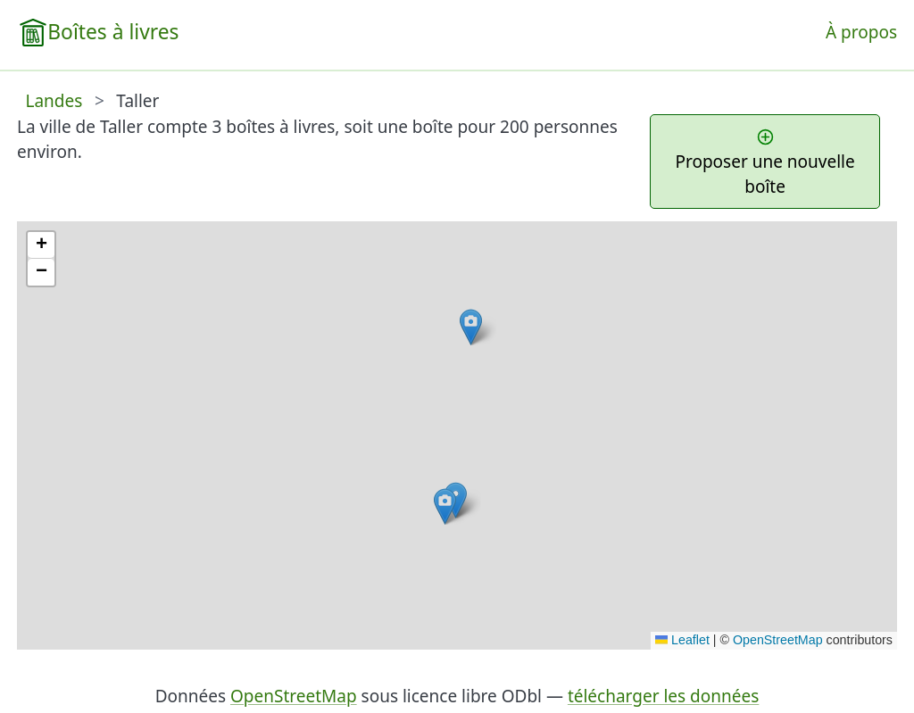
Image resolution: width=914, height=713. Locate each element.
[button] (471, 327)
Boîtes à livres (113, 32)
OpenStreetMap (778, 640)
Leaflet (682, 640)
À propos (861, 32)
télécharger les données (663, 696)
